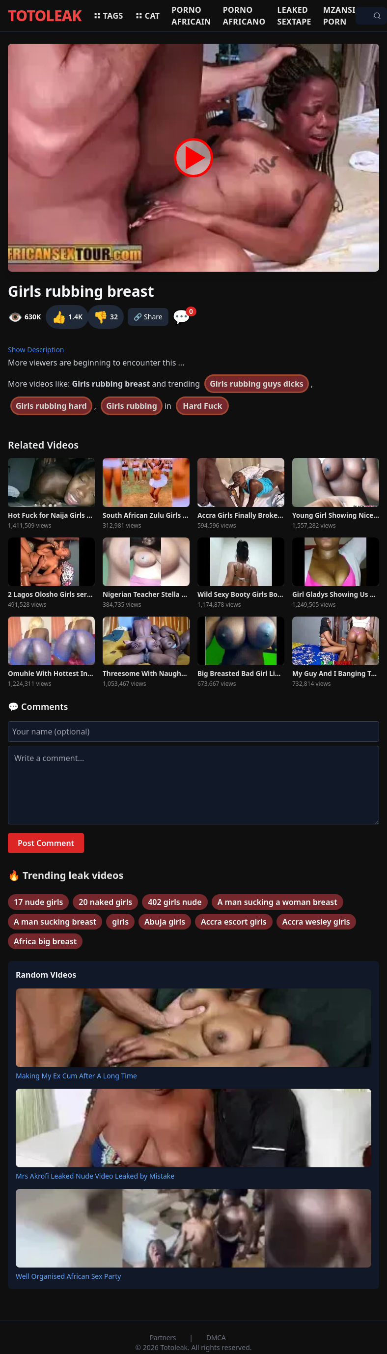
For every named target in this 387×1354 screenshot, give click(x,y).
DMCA (215, 1337)
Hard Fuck (202, 405)
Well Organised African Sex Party (68, 1276)
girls (120, 921)
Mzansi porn (339, 15)
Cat (147, 15)
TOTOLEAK (45, 16)
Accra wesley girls (316, 921)
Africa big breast (45, 941)
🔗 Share (148, 316)
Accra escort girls (234, 921)
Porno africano (244, 15)
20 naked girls (105, 902)
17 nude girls (38, 902)
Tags (108, 15)
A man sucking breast (55, 921)
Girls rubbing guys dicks (257, 383)
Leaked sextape (294, 15)
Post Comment (46, 843)
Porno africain (191, 15)
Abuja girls (164, 921)
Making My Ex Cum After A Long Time (76, 1075)
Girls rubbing (131, 405)
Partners (164, 1337)
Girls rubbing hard (51, 405)
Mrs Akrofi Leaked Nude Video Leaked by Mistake (95, 1176)
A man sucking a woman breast (277, 902)
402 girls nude (174, 902)
